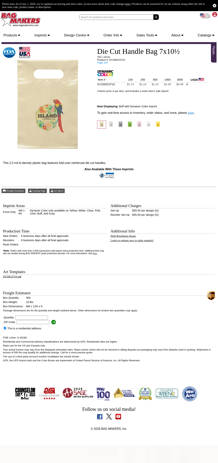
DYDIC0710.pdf (13, 286)
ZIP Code (10, 336)
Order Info (113, 35)
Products (13, 35)
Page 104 (102, 64)
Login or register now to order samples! (135, 247)
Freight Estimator (14, 193)
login (197, 118)
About (177, 35)
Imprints (43, 35)
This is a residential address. (24, 342)
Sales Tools (147, 35)
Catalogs (205, 35)
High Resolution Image (124, 242)
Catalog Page (39, 193)
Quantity (10, 331)
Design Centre (77, 35)
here (156, 4)
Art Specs (60, 193)
